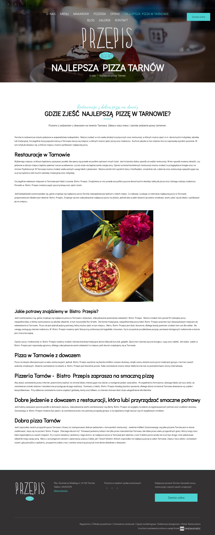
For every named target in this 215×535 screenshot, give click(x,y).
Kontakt (121, 20)
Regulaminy (86, 523)
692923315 (67, 486)
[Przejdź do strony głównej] (107, 43)
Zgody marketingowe (146, 523)
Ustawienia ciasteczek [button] (124, 523)
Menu (64, 14)
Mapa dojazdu (61, 490)
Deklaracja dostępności (169, 523)
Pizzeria (100, 14)
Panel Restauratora (191, 523)
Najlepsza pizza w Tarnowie (146, 14)
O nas (51, 14)
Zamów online (198, 16)
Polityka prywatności (103, 523)
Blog (90, 20)
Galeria (105, 20)
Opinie (115, 14)
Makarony (81, 14)
